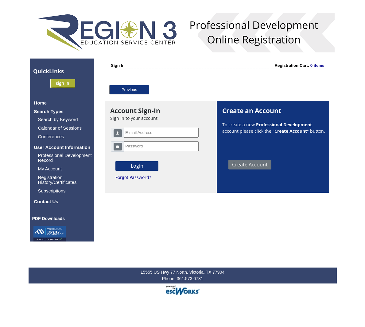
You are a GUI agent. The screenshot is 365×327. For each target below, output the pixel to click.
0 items (317, 65)
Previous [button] (129, 89)
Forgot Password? (133, 177)
